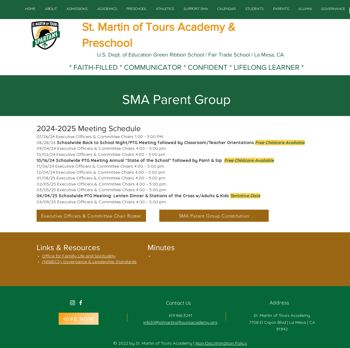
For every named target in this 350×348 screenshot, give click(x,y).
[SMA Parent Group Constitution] (214, 216)
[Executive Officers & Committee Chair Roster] (91, 216)
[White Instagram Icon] (72, 302)
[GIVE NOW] (79, 319)
